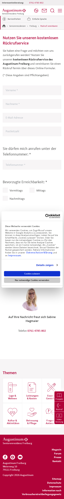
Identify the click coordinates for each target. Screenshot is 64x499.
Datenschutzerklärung (39, 252)
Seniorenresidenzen (17, 26)
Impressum (14, 255)
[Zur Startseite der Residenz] (14, 10)
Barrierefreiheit (11, 19)
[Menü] (60, 10)
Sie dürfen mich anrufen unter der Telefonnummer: (29, 151)
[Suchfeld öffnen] (52, 10)
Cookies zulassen (32, 273)
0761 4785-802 (36, 2)
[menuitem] (36, 10)
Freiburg (33, 26)
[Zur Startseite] (4, 26)
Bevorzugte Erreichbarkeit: (25, 182)
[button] (44, 10)
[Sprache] (36, 10)
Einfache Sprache (36, 19)
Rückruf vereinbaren (49, 26)
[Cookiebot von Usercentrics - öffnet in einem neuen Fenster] (45, 216)
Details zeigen (44, 265)
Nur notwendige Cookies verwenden (32, 280)
